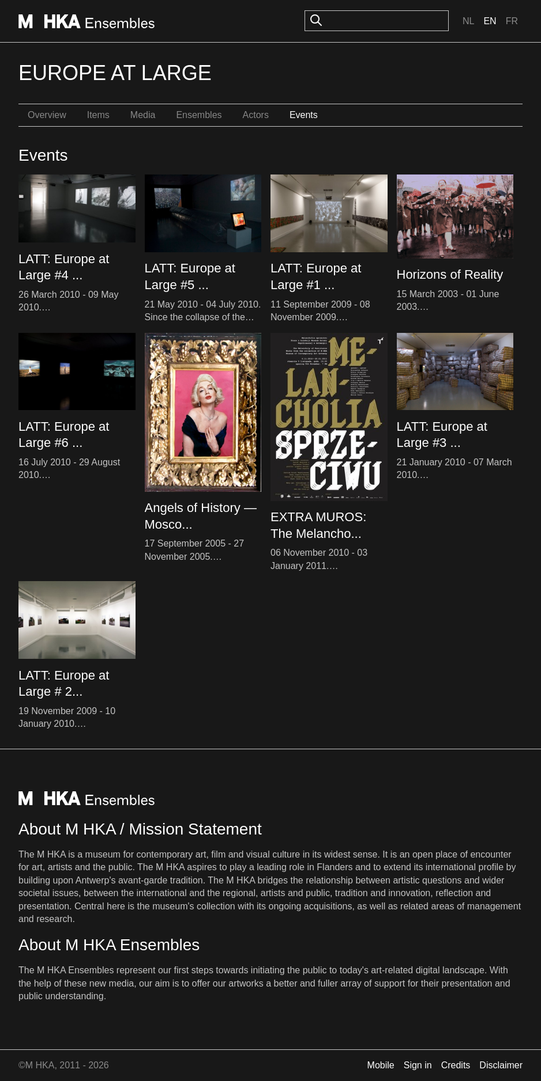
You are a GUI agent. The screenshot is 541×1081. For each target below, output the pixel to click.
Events (304, 115)
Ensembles (198, 115)
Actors (256, 115)
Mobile (381, 1065)
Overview (47, 115)
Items (98, 115)
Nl (468, 21)
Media (143, 115)
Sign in (418, 1065)
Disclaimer (501, 1065)
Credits (456, 1065)
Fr (512, 21)
